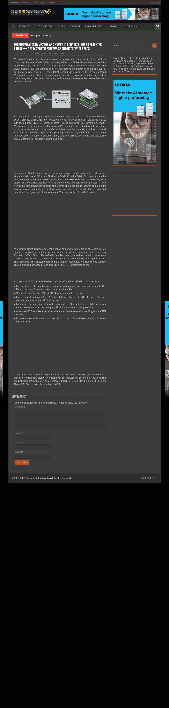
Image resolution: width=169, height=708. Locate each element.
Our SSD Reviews (130, 26)
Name (19, 433)
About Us (51, 3)
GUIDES (61, 26)
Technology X (40, 3)
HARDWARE (74, 26)
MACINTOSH (112, 26)
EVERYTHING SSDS (44, 26)
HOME (13, 26)
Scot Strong (22, 54)
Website (19, 452)
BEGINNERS (24, 26)
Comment (21, 407)
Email (18, 442)
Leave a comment (60, 54)
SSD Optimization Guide (41, 35)
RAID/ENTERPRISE (93, 26)
